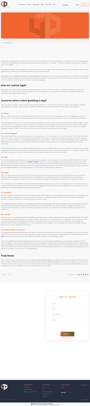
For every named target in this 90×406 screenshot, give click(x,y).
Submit (67, 334)
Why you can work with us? (30, 391)
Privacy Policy (45, 394)
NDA (62, 395)
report (3, 236)
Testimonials (36, 4)
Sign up (85, 4)
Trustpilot (65, 5)
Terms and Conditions (47, 391)
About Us (44, 387)
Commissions (21, 4)
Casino (62, 387)
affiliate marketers (33, 162)
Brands (29, 4)
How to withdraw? (28, 389)
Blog (42, 4)
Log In (77, 4)
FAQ (54, 4)
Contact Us (48, 4)
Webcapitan (86, 399)
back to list (7, 42)
